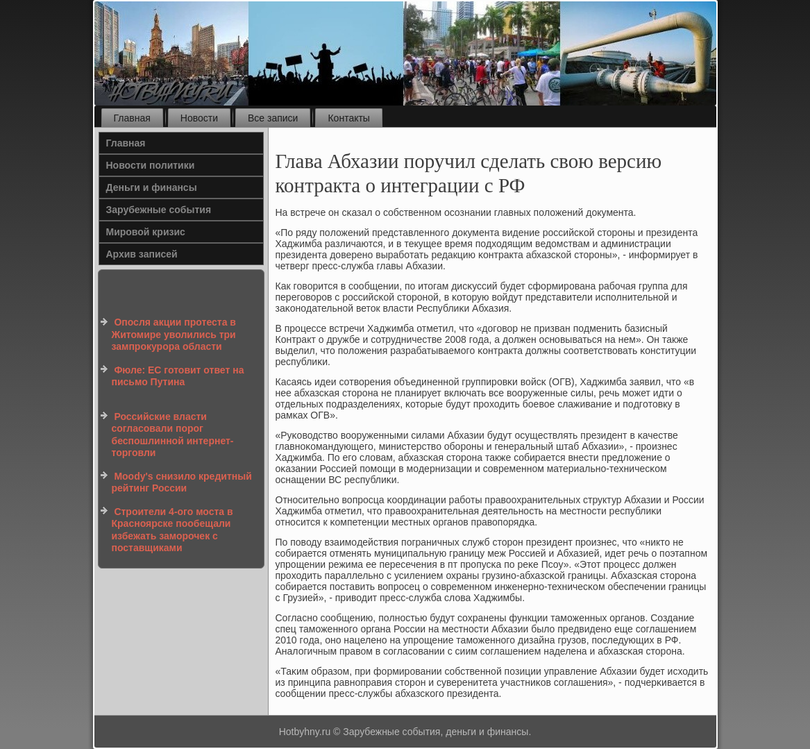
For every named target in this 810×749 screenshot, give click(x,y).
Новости (199, 118)
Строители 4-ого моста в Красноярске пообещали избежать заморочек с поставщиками (172, 530)
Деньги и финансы (151, 187)
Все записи (273, 118)
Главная (132, 118)
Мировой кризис (145, 231)
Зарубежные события (159, 209)
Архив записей (142, 254)
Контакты (348, 118)
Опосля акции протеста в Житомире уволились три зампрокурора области (174, 334)
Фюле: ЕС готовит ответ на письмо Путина (178, 376)
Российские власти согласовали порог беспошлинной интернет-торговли (173, 435)
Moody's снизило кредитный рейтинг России (182, 482)
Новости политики (150, 165)
